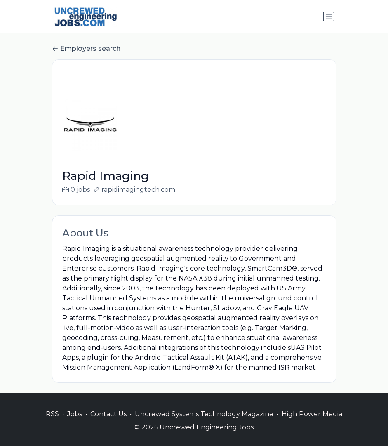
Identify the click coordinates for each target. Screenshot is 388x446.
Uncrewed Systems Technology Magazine (204, 424)
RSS (52, 424)
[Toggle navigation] (328, 16)
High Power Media (312, 424)
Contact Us (108, 424)
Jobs (74, 424)
